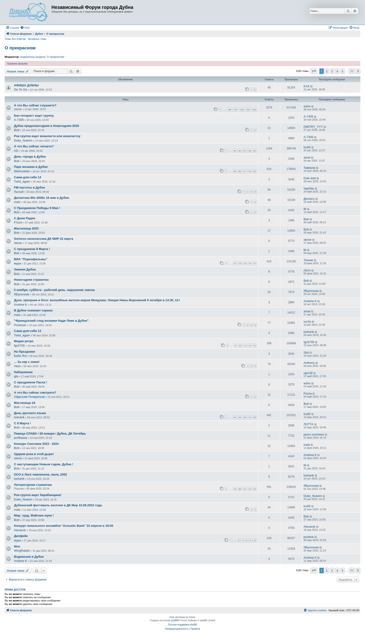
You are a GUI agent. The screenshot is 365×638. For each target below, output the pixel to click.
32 (249, 171)
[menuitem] (25, 27)
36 (244, 417)
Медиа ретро (24, 341)
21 (244, 488)
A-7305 (19, 120)
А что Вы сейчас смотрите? (35, 392)
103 (248, 109)
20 (240, 488)
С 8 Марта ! (22, 423)
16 (249, 263)
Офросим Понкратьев (29, 396)
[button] (313, 71)
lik (305, 209)
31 (244, 171)
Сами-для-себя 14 (27, 177)
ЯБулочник (21, 294)
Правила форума (17, 63)
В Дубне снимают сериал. (33, 310)
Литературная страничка (33, 484)
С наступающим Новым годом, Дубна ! (43, 464)
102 (241, 109)
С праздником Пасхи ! (30, 382)
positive (309, 537)
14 (240, 263)
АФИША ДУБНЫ (26, 85)
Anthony (309, 363)
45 (234, 150)
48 (249, 150)
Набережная (23, 372)
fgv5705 (19, 345)
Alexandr (20, 530)
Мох (17, 546)
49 (254, 150)
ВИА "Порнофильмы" (30, 259)
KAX (307, 86)
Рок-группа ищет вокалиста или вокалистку (47, 136)
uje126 (308, 373)
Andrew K (20, 304)
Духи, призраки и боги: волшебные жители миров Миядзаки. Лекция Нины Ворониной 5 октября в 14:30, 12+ (97, 300)
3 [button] (332, 71)
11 (244, 345)
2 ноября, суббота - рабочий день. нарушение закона (54, 290)
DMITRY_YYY (313, 126)
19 (234, 488)
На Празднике (24, 351)
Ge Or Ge (20, 89)
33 (254, 171)
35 (240, 417)
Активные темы (37, 38)
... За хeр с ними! (27, 362)
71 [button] (352, 71)
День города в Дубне (30, 156)
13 (234, 263)
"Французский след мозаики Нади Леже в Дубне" (51, 320)
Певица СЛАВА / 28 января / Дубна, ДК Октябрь (50, 433)
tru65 (307, 147)
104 (254, 109)
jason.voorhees (314, 434)
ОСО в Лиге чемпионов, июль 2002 (40, 474)
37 (249, 417)
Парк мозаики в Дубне (31, 167)
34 (234, 417)
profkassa (20, 437)
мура (17, 263)
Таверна (309, 167)
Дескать (309, 198)
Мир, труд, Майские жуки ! (34, 515)
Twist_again (22, 181)
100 (229, 109)
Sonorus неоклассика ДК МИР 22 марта (43, 238)
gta (16, 376)
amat (307, 157)
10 (240, 345)
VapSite (309, 188)
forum (192, 617)
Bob (16, 130)
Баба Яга (20, 356)
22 (249, 488)
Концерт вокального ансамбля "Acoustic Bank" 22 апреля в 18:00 (63, 525)
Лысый (19, 191)
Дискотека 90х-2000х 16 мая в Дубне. (42, 197)
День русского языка (30, 413)
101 (235, 109)
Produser (20, 325)
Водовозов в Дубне (29, 556)
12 (249, 345)
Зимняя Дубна (25, 269)
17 (254, 263)
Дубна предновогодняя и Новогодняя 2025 (46, 126)
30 (240, 171)
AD (16, 150)
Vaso (17, 366)
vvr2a (307, 321)
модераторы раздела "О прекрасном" (42, 56)
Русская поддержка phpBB (182, 624)
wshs (307, 106)
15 (244, 263)
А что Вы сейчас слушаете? (35, 105)
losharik (309, 332)
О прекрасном (20, 47)
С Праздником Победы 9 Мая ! (37, 208)
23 (254, 488)
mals (17, 202)
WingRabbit (22, 550)
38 (254, 417)
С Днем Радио (24, 218)
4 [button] (337, 71)
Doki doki (310, 178)
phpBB (174, 620)
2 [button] (327, 71)
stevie (18, 243)
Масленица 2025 (26, 228)
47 (244, 150)
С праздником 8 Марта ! (32, 249)
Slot (306, 352)
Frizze (18, 222)
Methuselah (22, 171)
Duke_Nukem (23, 140)
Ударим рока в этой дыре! (34, 454)
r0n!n (307, 270)
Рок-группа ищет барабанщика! (37, 495)
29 (234, 171)
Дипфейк (21, 536)
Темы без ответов (15, 38)
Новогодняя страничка (31, 279)
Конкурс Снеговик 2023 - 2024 (36, 444)
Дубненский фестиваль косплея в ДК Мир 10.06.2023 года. (58, 505)
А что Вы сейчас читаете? (34, 146)
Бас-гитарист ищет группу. (34, 115)
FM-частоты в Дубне (29, 187)
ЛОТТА (309, 424)
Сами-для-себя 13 (27, 331)
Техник (308, 260)
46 (240, 150)
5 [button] (342, 71)
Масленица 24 (24, 403)
